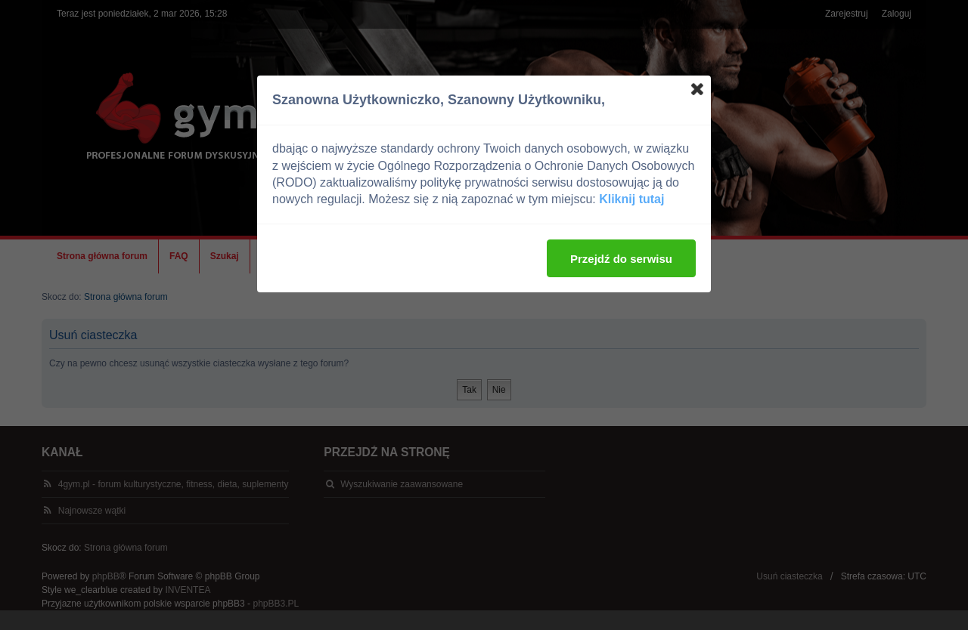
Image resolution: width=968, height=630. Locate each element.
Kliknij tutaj (631, 199)
